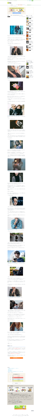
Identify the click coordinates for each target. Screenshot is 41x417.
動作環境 (16, 400)
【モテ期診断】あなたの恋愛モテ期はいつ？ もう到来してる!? (13, 368)
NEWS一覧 (9, 6)
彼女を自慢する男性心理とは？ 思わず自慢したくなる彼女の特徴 (13, 170)
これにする (18, 377)
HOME (11, 5)
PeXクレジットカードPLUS (21, 415)
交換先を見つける (29, 5)
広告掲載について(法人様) (26, 415)
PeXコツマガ (13, 415)
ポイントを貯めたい (20, 5)
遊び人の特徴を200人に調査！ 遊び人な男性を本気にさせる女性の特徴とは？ (14, 115)
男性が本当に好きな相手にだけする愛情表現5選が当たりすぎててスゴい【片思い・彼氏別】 (15, 371)
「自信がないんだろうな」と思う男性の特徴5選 (11, 262)
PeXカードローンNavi (17, 415)
